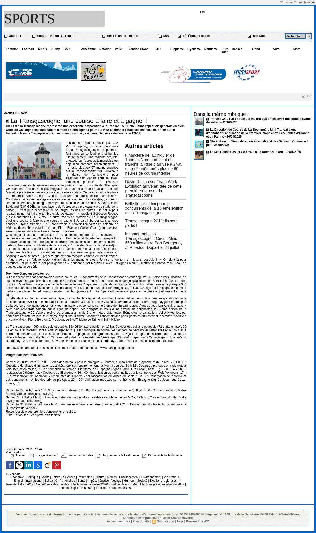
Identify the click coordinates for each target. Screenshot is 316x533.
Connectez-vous (304, 2)
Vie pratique (172, 477)
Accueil (13, 36)
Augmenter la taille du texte (118, 455)
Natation (105, 49)
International (34, 481)
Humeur (130, 481)
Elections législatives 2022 (75, 488)
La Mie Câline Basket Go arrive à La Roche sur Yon (246, 152)
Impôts (92, 481)
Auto (276, 49)
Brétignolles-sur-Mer (124, 484)
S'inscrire (286, 2)
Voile (118, 49)
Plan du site (141, 521)
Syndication (165, 521)
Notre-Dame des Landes (53, 484)
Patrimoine (85, 477)
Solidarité (51, 481)
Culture (100, 477)
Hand (256, 49)
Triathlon (12, 49)
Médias (112, 477)
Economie (18, 477)
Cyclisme (194, 49)
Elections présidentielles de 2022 (162, 484)
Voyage (116, 481)
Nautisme (211, 49)
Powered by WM (197, 521)
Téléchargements (194, 36)
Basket (237, 49)
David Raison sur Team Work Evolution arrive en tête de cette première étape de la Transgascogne (153, 188)
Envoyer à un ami (43, 455)
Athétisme (88, 49)
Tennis (42, 49)
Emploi (19, 481)
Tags (180, 521)
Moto (297, 49)
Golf (67, 49)
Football (28, 49)
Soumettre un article (52, 36)
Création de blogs (120, 36)
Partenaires (68, 481)
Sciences (69, 477)
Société (142, 481)
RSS (164, 36)
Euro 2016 (225, 50)
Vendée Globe (138, 49)
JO (158, 49)
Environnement (151, 477)
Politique (32, 477)
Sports (29, 19)
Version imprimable (77, 455)
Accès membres (118, 521)
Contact (257, 36)
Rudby (55, 49)
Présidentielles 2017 (20, 484)
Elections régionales (164, 481)
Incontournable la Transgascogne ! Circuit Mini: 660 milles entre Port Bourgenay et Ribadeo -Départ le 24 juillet (154, 241)
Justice (105, 481)
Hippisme (177, 49)
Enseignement (129, 477)
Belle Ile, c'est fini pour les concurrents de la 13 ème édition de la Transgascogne (154, 208)
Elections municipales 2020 (89, 484)
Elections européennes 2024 (115, 488)
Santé (82, 481)
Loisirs (56, 477)
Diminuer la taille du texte (162, 455)
